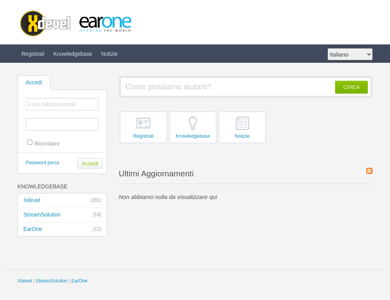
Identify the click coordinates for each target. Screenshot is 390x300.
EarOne (62, 229)
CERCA (351, 87)
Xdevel (62, 200)
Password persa (42, 162)
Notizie (109, 54)
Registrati (32, 54)
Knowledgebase (72, 54)
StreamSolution (62, 215)
